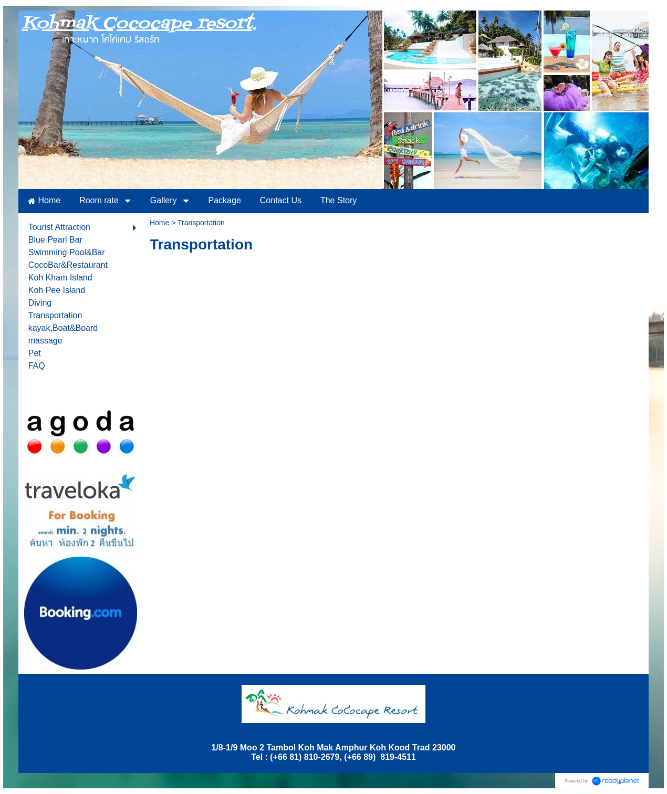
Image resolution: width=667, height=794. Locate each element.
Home (159, 222)
